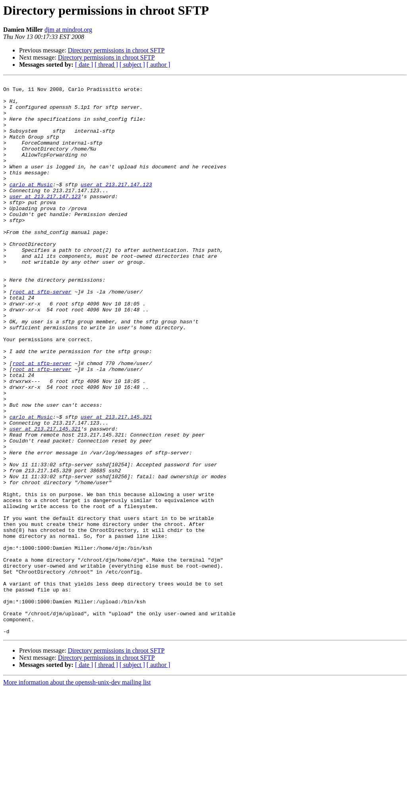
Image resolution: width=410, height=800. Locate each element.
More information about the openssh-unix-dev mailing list (77, 793)
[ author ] (158, 64)
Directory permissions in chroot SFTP (116, 50)
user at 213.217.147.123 (116, 205)
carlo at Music (31, 205)
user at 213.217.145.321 (116, 484)
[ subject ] (132, 64)
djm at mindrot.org (68, 29)
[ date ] (84, 64)
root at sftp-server (41, 334)
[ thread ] (106, 64)
